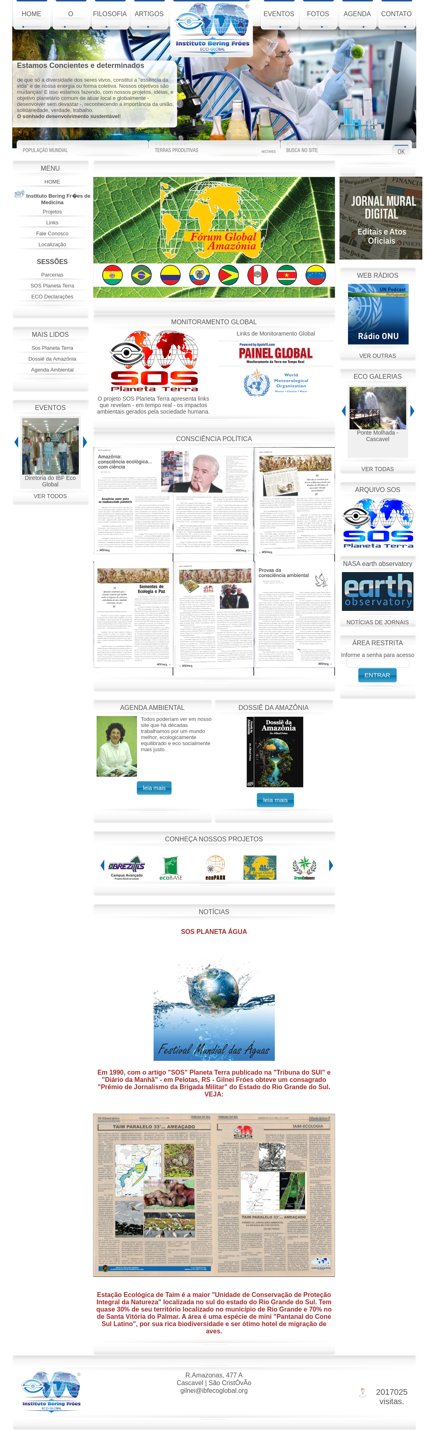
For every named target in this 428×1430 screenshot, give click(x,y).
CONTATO (396, 19)
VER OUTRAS (377, 356)
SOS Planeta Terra (52, 286)
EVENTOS (279, 19)
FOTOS (318, 19)
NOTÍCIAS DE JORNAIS (377, 622)
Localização (52, 244)
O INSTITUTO (71, 21)
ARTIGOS (149, 19)
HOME (32, 19)
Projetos (52, 212)
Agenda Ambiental (52, 370)
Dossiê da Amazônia (52, 359)
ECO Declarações (52, 297)
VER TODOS (50, 496)
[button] (154, 787)
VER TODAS (377, 469)
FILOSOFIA (110, 19)
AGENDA (357, 19)
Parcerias (52, 275)
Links (52, 223)
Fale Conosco (52, 233)
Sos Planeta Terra (52, 348)
